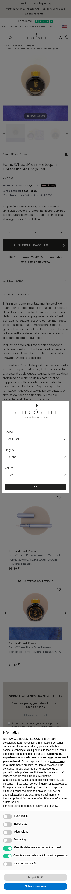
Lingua (9, 450)
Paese (9, 432)
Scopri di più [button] (35, 877)
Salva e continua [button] (35, 886)
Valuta (9, 468)
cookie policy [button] (57, 761)
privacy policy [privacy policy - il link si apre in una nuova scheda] (38, 746)
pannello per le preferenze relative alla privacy (30, 805)
